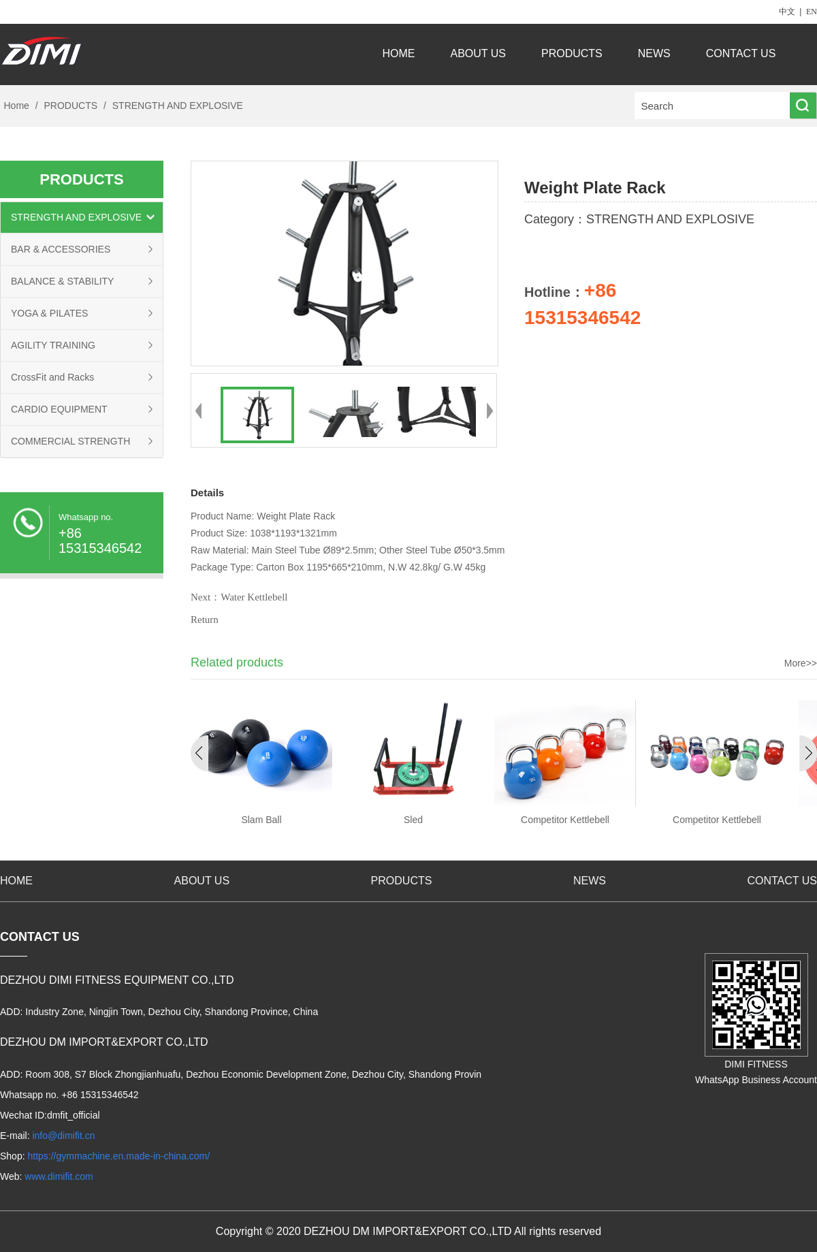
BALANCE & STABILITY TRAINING (62, 286)
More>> (800, 663)
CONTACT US (742, 53)
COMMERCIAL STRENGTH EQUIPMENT (70, 446)
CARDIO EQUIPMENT (59, 409)
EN (811, 11)
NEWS (654, 53)
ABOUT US (479, 53)
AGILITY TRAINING (53, 345)
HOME (399, 53)
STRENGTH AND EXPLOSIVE (176, 105)
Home (16, 105)
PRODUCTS (572, 53)
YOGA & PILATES (49, 313)
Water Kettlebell (254, 597)
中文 (787, 11)
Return (205, 619)
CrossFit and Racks (52, 377)
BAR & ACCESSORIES (60, 249)
